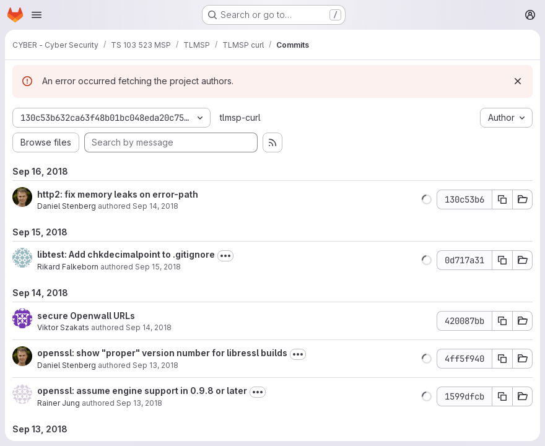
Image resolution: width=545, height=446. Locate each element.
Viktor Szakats (63, 327)
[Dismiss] (517, 81)
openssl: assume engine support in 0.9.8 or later (142, 390)
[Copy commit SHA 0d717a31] (502, 260)
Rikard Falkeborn (67, 266)
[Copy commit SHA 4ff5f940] (502, 359)
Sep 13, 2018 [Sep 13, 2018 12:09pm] (155, 365)
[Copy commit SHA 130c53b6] (502, 199)
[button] (427, 199)
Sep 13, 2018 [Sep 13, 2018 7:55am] (139, 403)
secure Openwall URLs (86, 315)
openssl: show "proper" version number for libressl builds (162, 353)
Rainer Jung (58, 403)
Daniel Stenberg (66, 206)
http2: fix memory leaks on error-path (117, 194)
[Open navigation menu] (36, 15)
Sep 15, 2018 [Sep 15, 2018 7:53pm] (158, 266)
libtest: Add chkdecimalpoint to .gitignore (126, 254)
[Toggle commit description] (225, 255)
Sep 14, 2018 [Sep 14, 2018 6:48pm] (149, 327)
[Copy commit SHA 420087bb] (502, 321)
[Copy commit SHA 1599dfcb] (502, 396)
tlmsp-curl (240, 117)
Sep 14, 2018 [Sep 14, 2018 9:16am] (155, 206)
